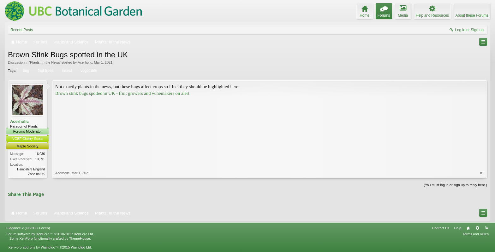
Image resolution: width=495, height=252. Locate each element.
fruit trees (45, 70)
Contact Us (440, 228)
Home (468, 228)
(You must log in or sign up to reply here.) (455, 185)
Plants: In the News (45, 62)
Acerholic (85, 62)
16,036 (40, 154)
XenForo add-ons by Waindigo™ (33, 247)
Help (457, 228)
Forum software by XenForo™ (50, 234)
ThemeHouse (79, 238)
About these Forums (472, 15)
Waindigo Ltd (81, 247)
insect (66, 70)
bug (25, 70)
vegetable (88, 70)
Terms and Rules (475, 234)
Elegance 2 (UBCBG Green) (28, 228)
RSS (486, 228)
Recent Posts (21, 30)
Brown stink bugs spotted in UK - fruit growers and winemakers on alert (122, 93)
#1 (482, 173)
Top (477, 228)
